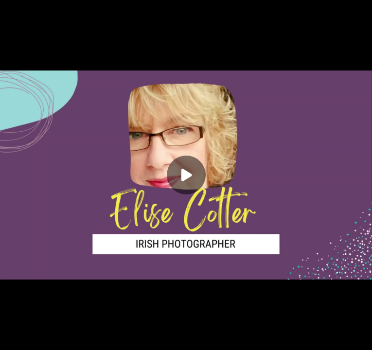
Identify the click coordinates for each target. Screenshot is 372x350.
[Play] (186, 175)
